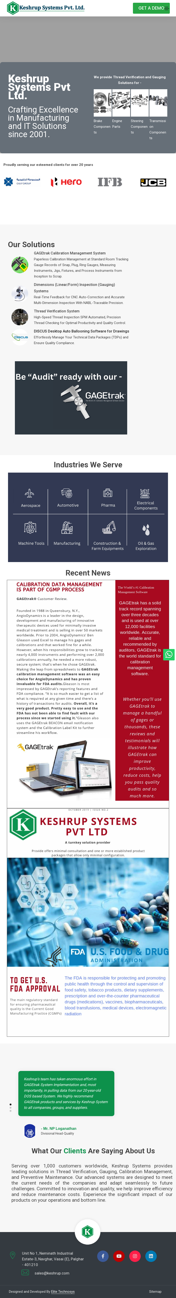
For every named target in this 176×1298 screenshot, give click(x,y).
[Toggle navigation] (166, 8)
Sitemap (155, 1292)
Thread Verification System (57, 311)
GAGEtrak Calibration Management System (70, 253)
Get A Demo (151, 8)
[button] (147, 1104)
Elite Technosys (63, 1292)
